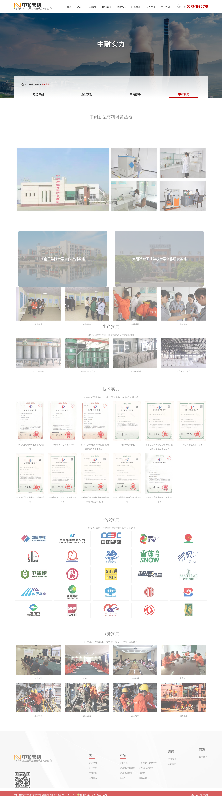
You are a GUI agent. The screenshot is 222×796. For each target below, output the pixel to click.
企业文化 (86, 94)
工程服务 (91, 7)
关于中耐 (165, 7)
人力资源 (150, 7)
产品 (79, 7)
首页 (69, 7)
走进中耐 (38, 94)
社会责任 (135, 7)
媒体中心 (121, 7)
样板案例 (106, 7)
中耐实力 (46, 84)
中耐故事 (135, 94)
